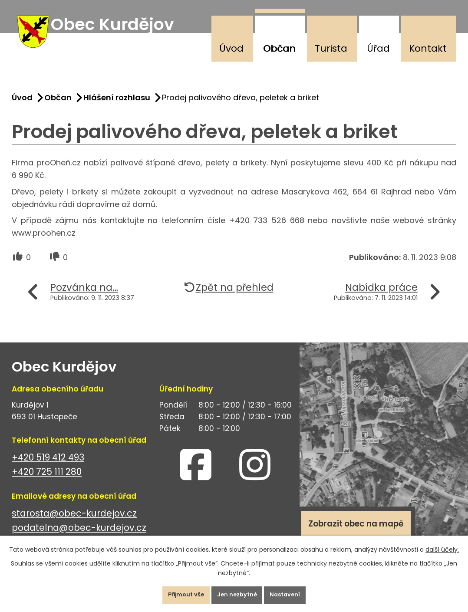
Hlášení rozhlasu (116, 107)
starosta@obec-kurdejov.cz (74, 523)
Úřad (378, 48)
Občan (279, 48)
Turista (331, 48)
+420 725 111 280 (47, 481)
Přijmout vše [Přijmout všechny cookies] (174, 592)
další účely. (442, 544)
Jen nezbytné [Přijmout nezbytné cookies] (237, 592)
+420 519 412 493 (48, 467)
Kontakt (428, 48)
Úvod (231, 48)
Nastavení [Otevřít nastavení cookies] (296, 592)
